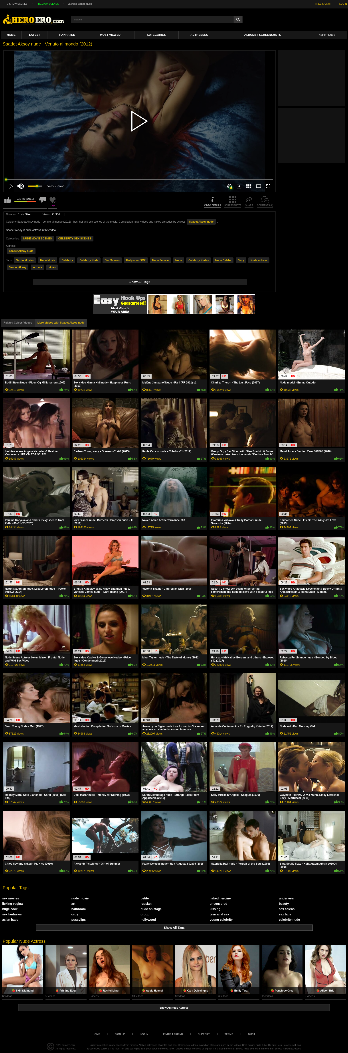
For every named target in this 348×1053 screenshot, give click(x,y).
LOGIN (343, 3)
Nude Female (160, 260)
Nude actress (259, 260)
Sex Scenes (112, 260)
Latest (34, 34)
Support (204, 1034)
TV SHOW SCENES (16, 3)
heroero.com (68, 1045)
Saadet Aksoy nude (201, 221)
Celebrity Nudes (198, 260)
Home (11, 34)
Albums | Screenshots (262, 34)
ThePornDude (326, 34)
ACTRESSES (199, 34)
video (52, 267)
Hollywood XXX (136, 260)
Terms (229, 1034)
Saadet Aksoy (17, 267)
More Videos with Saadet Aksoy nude (61, 322)
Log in (144, 1034)
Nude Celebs (223, 260)
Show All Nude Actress (174, 1007)
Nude (178, 260)
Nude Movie (47, 260)
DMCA (251, 1034)
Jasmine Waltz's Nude (80, 3)
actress (37, 267)
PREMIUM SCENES (48, 3)
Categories (156, 34)
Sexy (241, 260)
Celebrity (67, 260)
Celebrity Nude (88, 260)
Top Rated (67, 34)
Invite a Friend (173, 1034)
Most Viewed (110, 34)
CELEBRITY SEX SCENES (74, 238)
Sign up (120, 1034)
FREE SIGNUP (323, 3)
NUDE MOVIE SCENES (37, 238)
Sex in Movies (25, 260)
